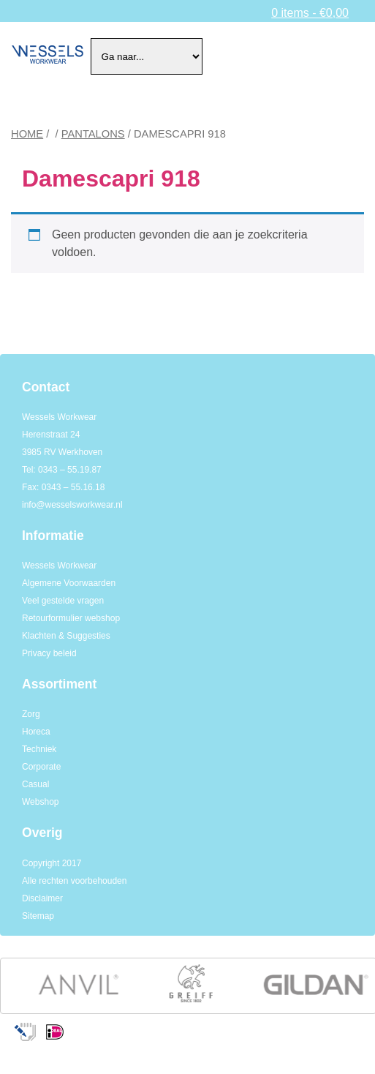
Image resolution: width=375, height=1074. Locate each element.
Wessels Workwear (59, 565)
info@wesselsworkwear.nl (72, 505)
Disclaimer (42, 898)
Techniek (39, 749)
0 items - (310, 13)
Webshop (40, 802)
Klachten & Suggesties (66, 636)
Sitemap (38, 916)
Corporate (41, 767)
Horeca (36, 731)
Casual (35, 784)
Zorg (31, 714)
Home (27, 134)
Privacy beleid (49, 653)
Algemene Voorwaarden (68, 583)
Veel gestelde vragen (63, 601)
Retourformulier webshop (71, 618)
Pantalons (93, 134)
